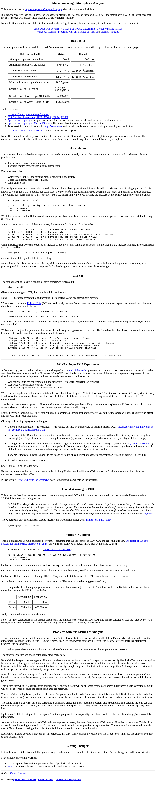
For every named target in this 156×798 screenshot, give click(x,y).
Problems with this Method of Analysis (78, 31)
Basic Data (39, 28)
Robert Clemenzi (18, 786)
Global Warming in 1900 (109, 28)
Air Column (52, 28)
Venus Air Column (46, 31)
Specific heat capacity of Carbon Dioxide (29, 123)
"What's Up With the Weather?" (33, 491)
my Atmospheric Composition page (43, 9)
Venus (11, 779)
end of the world (77, 381)
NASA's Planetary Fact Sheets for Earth (28, 114)
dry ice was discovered (139, 454)
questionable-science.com (24, 793)
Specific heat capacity (19, 120)
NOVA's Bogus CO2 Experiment (78, 28)
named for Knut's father (98, 531)
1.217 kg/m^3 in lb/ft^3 (27, 131)
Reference (149, 524)
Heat (10, 776)
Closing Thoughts (109, 31)
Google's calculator (53, 126)
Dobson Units (34, 309)
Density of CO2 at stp (57, 561)
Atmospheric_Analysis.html (68, 793)
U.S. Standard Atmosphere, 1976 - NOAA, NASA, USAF (38, 117)
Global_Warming (46, 793)
